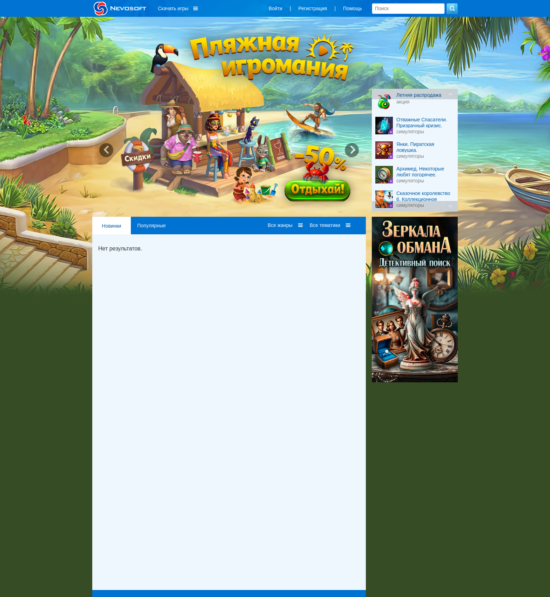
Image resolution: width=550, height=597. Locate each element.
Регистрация (313, 8)
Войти (275, 8)
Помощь (352, 8)
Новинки (111, 226)
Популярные (151, 225)
